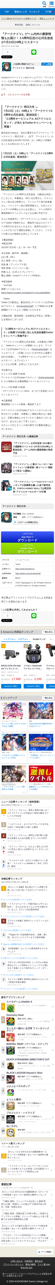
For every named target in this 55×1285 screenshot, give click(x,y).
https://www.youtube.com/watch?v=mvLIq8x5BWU (25, 292)
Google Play (27, 548)
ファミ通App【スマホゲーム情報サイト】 (19, 18)
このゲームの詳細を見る (27, 522)
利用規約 (29, 1261)
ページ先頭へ (46, 1252)
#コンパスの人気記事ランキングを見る (17, 899)
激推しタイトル (33, 25)
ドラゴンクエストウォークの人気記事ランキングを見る (23, 916)
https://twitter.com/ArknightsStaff (27, 574)
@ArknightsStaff (25, 306)
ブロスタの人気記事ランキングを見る (17, 930)
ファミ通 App (11, 4)
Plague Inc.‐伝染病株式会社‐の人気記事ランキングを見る (23, 944)
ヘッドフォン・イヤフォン (16, 639)
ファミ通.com (43, 1264)
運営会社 (39, 1261)
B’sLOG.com (26, 1267)
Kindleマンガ (39, 639)
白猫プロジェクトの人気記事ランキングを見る (20, 958)
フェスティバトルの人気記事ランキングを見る (20, 989)
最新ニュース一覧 (47, 18)
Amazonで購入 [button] (11, 686)
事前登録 (19, 25)
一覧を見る (48, 632)
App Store (27, 537)
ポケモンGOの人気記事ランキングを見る (18, 975)
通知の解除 (30, 1264)
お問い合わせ (17, 1261)
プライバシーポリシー (13, 1264)
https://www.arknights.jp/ (24, 569)
